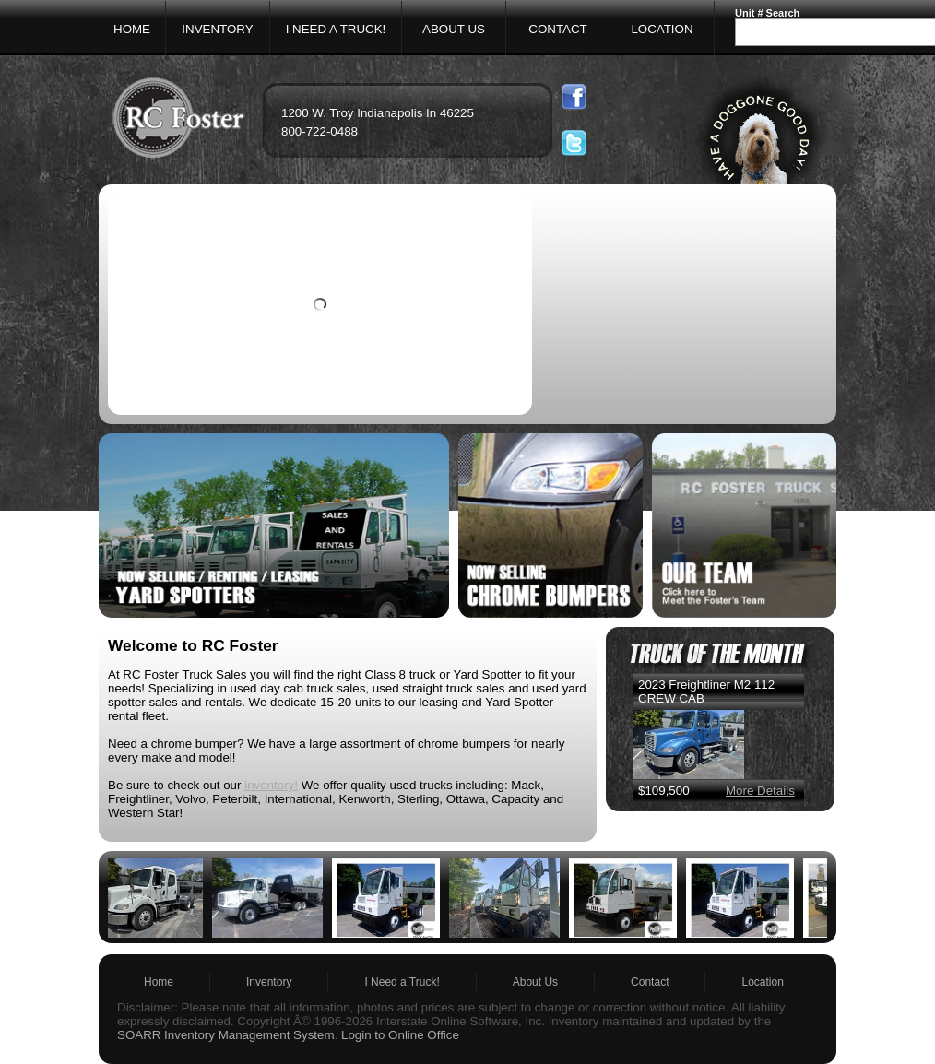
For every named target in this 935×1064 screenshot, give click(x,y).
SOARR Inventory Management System (226, 1035)
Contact (650, 981)
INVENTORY (217, 29)
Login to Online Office (400, 1035)
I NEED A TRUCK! (336, 29)
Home (158, 981)
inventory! (271, 785)
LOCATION (661, 29)
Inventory (268, 981)
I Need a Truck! (401, 981)
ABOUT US (453, 29)
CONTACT (557, 29)
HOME (131, 29)
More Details (760, 791)
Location (762, 981)
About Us (535, 981)
